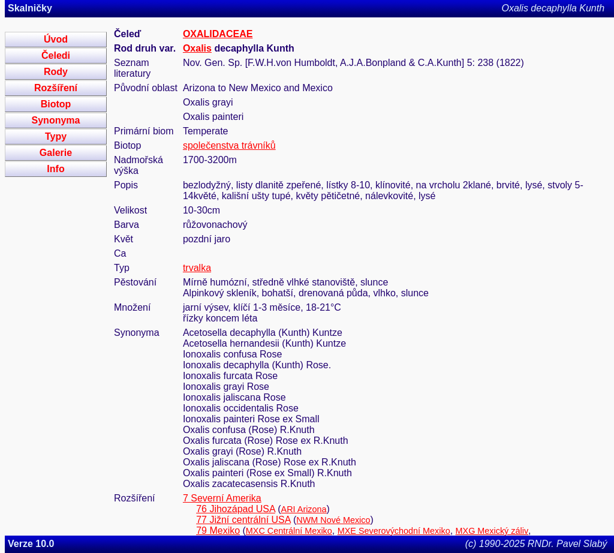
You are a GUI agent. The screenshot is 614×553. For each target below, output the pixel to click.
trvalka (197, 268)
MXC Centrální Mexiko (289, 531)
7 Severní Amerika (222, 498)
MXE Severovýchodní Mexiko (394, 531)
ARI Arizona (304, 509)
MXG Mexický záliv (492, 531)
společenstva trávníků (229, 145)
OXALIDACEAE (217, 34)
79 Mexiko (218, 530)
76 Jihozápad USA (235, 509)
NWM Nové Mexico (333, 520)
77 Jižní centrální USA (243, 520)
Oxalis (197, 48)
